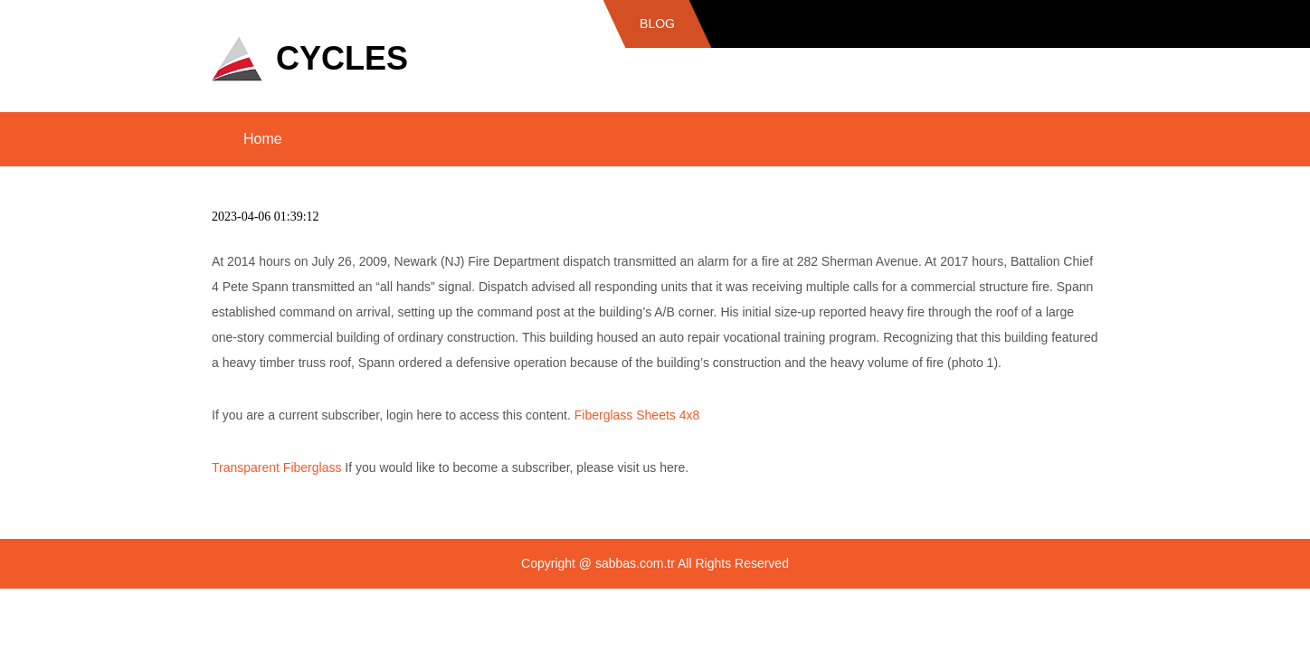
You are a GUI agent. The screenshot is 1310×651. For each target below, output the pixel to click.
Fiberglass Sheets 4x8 (637, 415)
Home (262, 138)
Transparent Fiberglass (276, 467)
